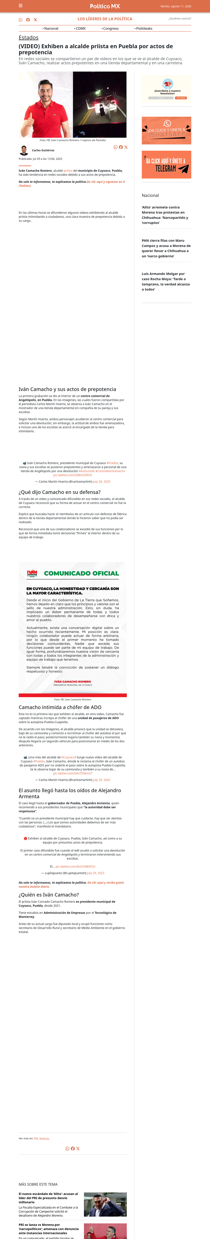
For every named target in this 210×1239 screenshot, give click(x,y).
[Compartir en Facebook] (121, 147)
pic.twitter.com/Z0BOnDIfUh (72, 475)
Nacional (51, 28)
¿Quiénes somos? (180, 18)
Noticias (44, 1138)
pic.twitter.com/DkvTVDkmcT (72, 773)
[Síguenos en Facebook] (28, 19)
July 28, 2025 (101, 482)
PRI (36, 1138)
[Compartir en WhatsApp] (116, 146)
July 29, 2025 (101, 780)
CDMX (81, 28)
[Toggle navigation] (20, 5)
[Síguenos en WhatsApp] (20, 19)
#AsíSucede (87, 471)
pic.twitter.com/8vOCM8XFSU (75, 867)
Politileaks (144, 28)
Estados (29, 37)
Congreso (111, 28)
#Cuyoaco (68, 757)
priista (68, 171)
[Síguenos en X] (35, 19)
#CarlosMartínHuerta (110, 471)
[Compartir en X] (126, 147)
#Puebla (112, 463)
